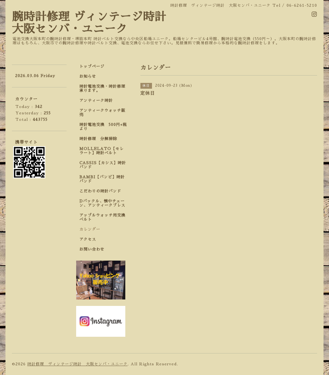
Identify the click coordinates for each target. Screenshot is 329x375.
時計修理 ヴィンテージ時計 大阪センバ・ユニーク (77, 364)
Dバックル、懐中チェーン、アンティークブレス (102, 203)
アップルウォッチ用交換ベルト (102, 217)
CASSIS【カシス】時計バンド (102, 165)
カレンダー (89, 229)
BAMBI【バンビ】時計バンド (102, 179)
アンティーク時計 (98, 101)
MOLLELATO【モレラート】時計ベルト (101, 151)
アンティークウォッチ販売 (102, 113)
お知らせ (87, 76)
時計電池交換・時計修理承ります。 (102, 89)
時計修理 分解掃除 (100, 139)
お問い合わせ (91, 249)
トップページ (91, 66)
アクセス (87, 239)
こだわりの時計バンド (102, 191)
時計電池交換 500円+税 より (105, 127)
